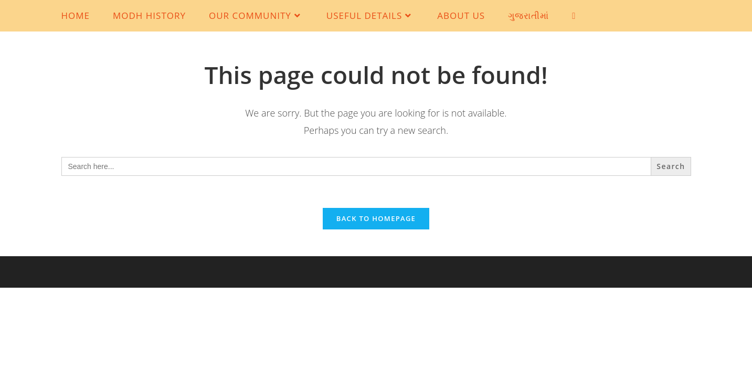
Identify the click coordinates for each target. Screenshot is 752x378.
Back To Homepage (376, 218)
